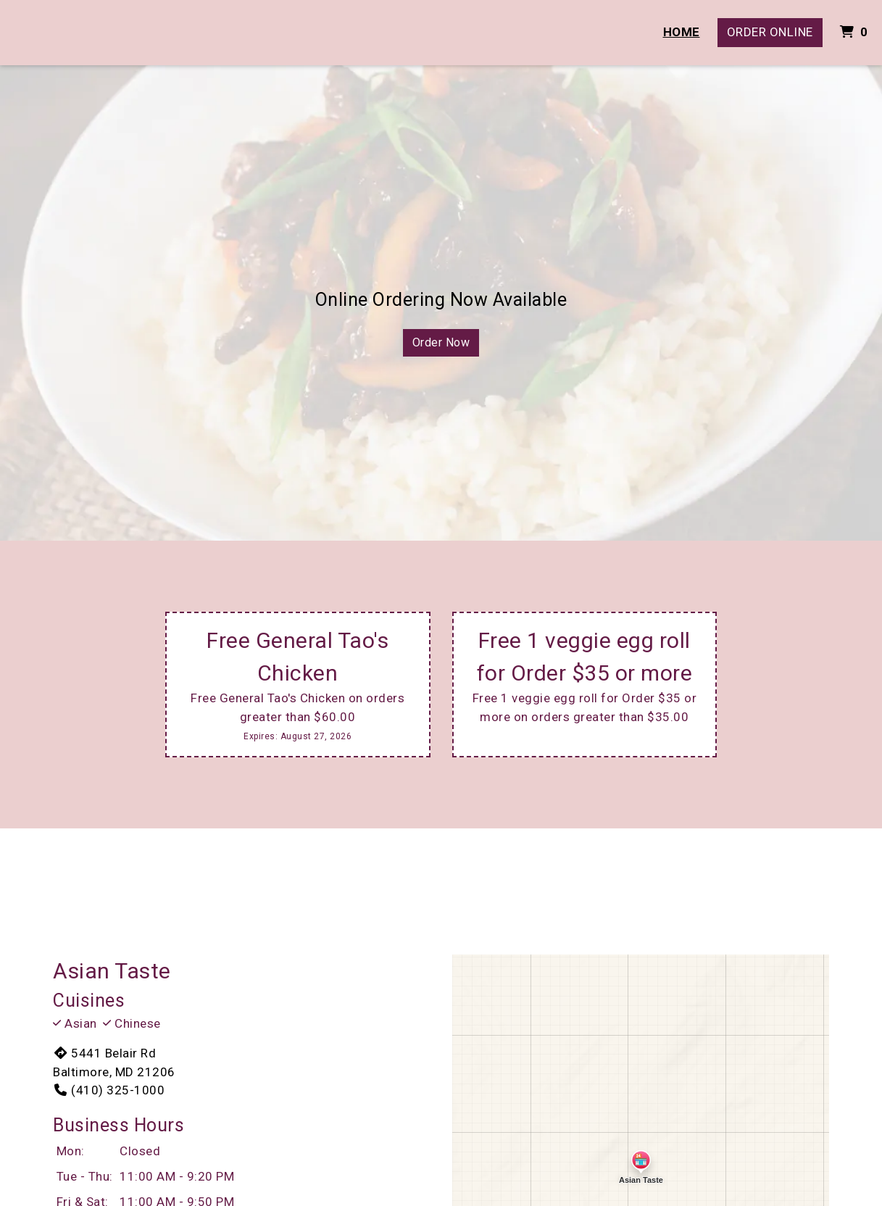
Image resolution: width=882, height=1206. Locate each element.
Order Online (770, 32)
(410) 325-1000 (109, 1090)
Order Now (441, 342)
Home (681, 32)
